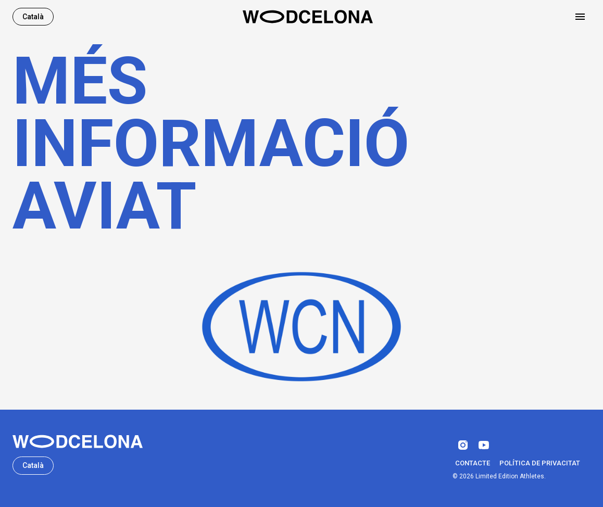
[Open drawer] (580, 16)
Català (33, 17)
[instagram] (463, 445)
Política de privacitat (540, 463)
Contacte (473, 463)
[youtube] (483, 445)
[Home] (308, 16)
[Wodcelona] (77, 441)
